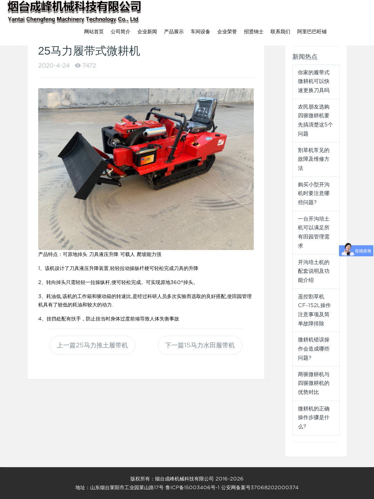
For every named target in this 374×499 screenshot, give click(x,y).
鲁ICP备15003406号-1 (192, 487)
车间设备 (200, 31)
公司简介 (120, 31)
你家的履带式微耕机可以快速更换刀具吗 (313, 81)
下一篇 (200, 345)
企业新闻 (147, 31)
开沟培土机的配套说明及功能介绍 (313, 271)
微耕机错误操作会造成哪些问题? (313, 349)
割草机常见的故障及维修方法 (313, 159)
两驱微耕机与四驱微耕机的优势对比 (313, 383)
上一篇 (92, 345)
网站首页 (94, 31)
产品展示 (174, 31)
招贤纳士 (254, 31)
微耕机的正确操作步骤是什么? (313, 418)
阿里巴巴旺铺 (312, 31)
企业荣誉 (227, 31)
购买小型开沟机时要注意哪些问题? (313, 193)
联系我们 (280, 31)
